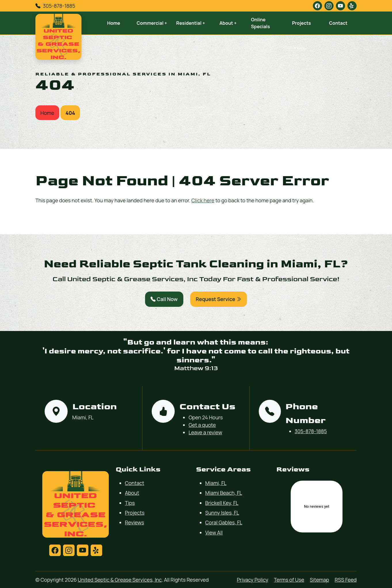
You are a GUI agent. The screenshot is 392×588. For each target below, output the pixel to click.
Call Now (164, 299)
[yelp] (352, 5)
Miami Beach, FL (223, 492)
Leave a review (205, 432)
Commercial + (152, 23)
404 (70, 112)
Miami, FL (216, 482)
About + (228, 23)
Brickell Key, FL (221, 502)
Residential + (190, 23)
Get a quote (202, 424)
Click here (202, 200)
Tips (130, 502)
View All (214, 532)
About (132, 492)
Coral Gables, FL (223, 522)
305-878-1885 (59, 5)
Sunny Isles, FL (222, 512)
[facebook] (317, 5)
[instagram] (329, 5)
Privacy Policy (252, 579)
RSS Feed (346, 579)
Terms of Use (289, 579)
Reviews (134, 522)
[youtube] (340, 5)
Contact (338, 23)
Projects (301, 23)
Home (113, 23)
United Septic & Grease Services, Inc (120, 579)
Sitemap (319, 579)
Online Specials (260, 23)
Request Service (218, 299)
